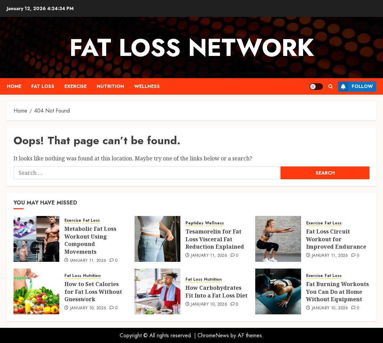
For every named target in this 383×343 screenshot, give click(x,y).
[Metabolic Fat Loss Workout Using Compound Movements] (36, 239)
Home (14, 86)
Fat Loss (42, 86)
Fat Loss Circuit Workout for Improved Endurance (336, 239)
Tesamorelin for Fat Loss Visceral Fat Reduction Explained (214, 239)
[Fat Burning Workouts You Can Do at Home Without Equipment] (278, 291)
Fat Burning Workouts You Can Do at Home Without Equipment (337, 291)
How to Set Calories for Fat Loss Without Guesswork (93, 291)
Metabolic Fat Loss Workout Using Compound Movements (90, 240)
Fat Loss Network (191, 47)
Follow (355, 87)
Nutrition (110, 86)
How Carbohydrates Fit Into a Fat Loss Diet (216, 291)
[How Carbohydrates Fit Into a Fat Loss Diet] (157, 291)
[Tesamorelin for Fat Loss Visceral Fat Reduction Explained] (157, 239)
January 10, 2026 (88, 308)
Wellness (147, 86)
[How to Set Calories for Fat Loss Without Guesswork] (36, 291)
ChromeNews (213, 335)
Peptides (194, 223)
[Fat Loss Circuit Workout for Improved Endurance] (278, 239)
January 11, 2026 (88, 260)
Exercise (75, 86)
